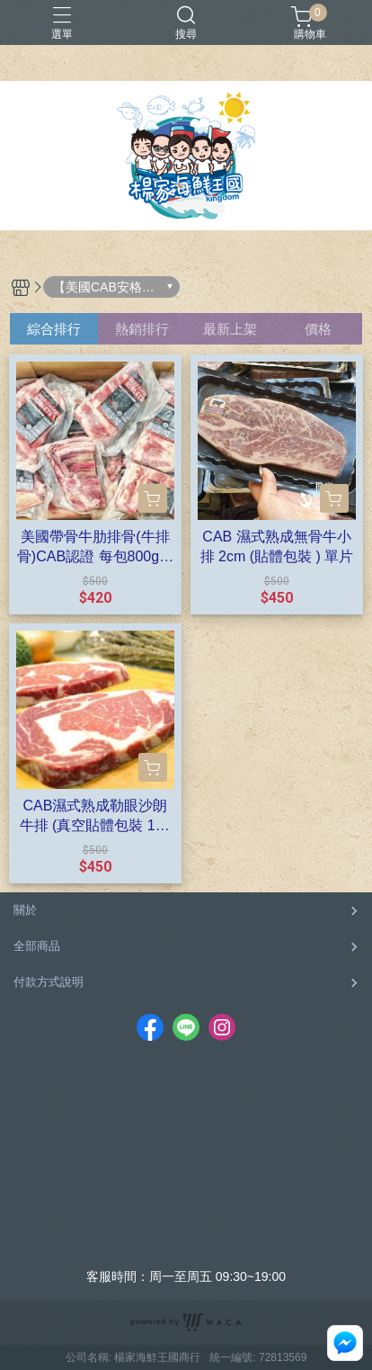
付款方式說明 (48, 982)
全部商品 (36, 946)
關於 (25, 910)
